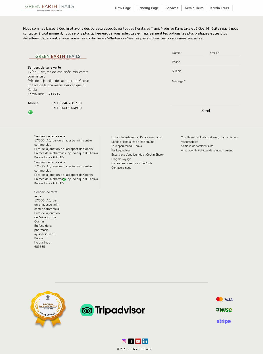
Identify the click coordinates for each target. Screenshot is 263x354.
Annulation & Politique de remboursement (207, 151)
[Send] (205, 110)
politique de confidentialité (197, 146)
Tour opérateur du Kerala (126, 146)
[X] (131, 341)
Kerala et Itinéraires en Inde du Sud (132, 142)
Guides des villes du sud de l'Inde (131, 163)
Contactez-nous (121, 168)
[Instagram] (124, 341)
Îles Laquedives (121, 151)
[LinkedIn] (145, 341)
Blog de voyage (121, 159)
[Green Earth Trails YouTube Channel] (138, 341)
